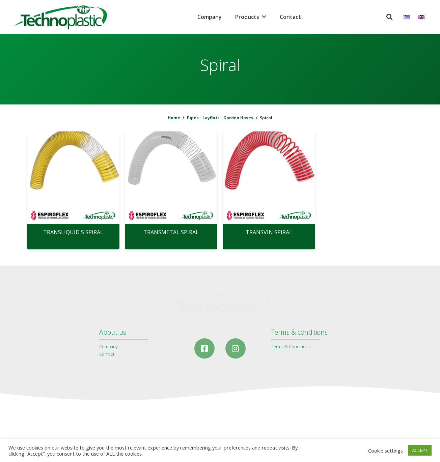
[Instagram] (235, 348)
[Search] (389, 17)
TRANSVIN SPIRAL (269, 232)
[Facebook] (204, 348)
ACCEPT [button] (420, 450)
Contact (106, 354)
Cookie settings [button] (385, 451)
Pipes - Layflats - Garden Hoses (220, 118)
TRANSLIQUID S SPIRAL (73, 232)
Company (108, 346)
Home (174, 118)
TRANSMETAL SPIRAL (171, 232)
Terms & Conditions (290, 346)
